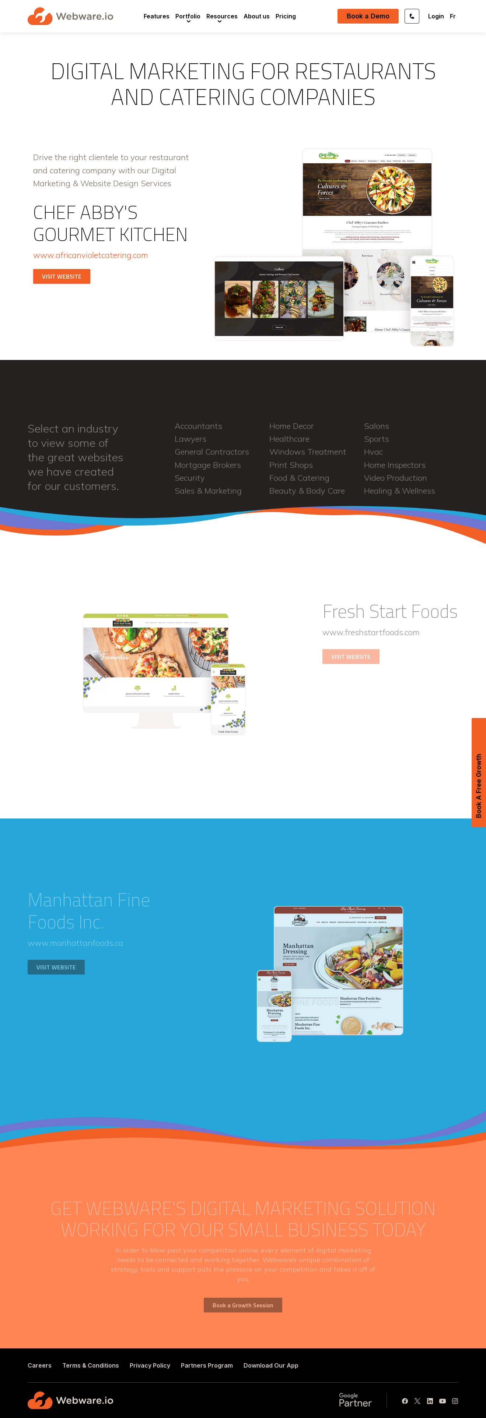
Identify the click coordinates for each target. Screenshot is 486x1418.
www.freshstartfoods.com (371, 632)
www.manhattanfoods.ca (75, 943)
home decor (291, 430)
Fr (453, 16)
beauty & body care (307, 494)
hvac (373, 456)
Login (436, 16)
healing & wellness (399, 494)
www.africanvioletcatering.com (90, 255)
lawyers (190, 443)
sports (376, 443)
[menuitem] (156, 16)
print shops (291, 469)
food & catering (299, 482)
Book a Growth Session (243, 1309)
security (190, 482)
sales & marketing (208, 494)
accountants (198, 430)
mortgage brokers (208, 469)
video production (395, 482)
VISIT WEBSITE (61, 276)
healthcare (289, 443)
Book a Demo (368, 16)
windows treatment (307, 456)
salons (376, 430)
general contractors (212, 456)
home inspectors (395, 469)
